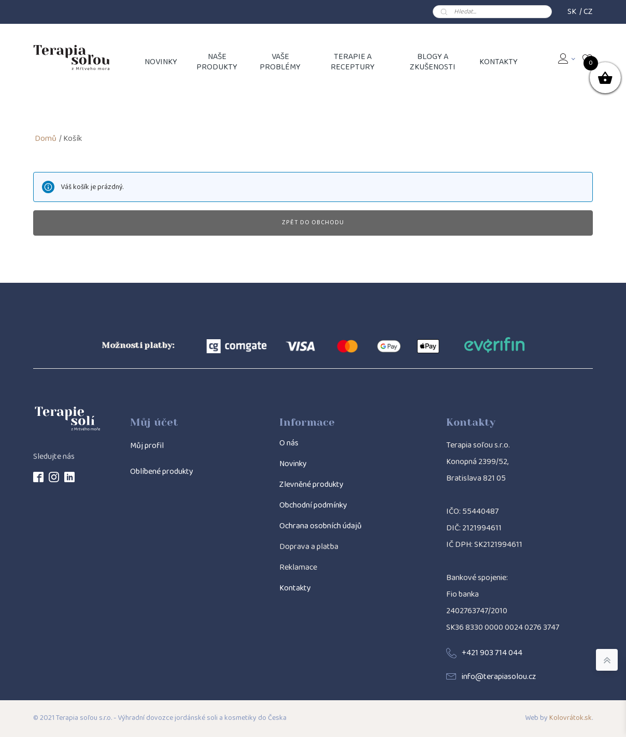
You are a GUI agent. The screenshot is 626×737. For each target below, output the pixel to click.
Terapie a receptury (353, 62)
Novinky (293, 463)
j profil (152, 445)
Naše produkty (216, 62)
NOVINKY (161, 61)
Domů (45, 138)
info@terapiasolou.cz (499, 677)
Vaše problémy (280, 62)
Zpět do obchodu (313, 222)
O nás (288, 443)
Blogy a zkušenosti (433, 62)
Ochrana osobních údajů (320, 525)
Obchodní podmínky (313, 505)
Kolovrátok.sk (570, 718)
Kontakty (498, 61)
